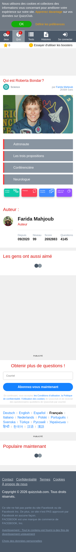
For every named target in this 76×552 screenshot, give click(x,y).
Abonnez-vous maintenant (38, 387)
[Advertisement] (38, 316)
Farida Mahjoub (64, 87)
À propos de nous (14, 484)
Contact (7, 479)
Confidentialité (26, 479)
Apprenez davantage (48, 11)
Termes (45, 479)
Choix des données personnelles (22, 540)
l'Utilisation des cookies (33, 399)
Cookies (59, 479)
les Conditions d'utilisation (47, 395)
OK (21, 24)
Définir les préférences (50, 24)
